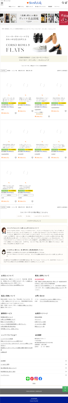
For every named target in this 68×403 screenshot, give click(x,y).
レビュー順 (14, 72)
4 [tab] (30, 28)
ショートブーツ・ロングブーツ (42, 217)
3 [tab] (29, 28)
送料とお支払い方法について (55, 289)
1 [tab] (26, 28)
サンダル (28, 217)
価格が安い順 (21, 72)
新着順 (8, 72)
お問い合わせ (39, 297)
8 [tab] (35, 28)
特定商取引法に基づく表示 (8, 373)
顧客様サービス (6, 315)
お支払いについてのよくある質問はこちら (12, 286)
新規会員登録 (38, 318)
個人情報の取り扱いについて (9, 369)
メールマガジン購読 (40, 325)
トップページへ (5, 376)
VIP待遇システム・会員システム (10, 330)
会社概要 (38, 336)
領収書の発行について (7, 318)
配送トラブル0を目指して (8, 323)
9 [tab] (36, 28)
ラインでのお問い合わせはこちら (49, 302)
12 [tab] (40, 28)
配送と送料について (42, 277)
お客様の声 (4, 353)
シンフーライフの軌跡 (7, 340)
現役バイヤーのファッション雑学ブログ (12, 342)
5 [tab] (31, 28)
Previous (2, 21)
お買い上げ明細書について (8, 321)
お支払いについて (7, 277)
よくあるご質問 (5, 366)
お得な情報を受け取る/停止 (8, 328)
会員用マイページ (41, 315)
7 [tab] (34, 28)
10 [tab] (37, 28)
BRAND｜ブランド (9, 30)
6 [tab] (32, 28)
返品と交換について (8, 297)
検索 (63, 3)
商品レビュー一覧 (39, 328)
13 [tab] (41, 28)
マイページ (38, 321)
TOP (3, 30)
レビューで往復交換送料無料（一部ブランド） (13, 325)
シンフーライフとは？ (9, 336)
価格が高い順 (29, 72)
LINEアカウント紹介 (40, 323)
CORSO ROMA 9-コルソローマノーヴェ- (24, 30)
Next (66, 21)
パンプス (20, 217)
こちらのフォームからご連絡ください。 (51, 300)
